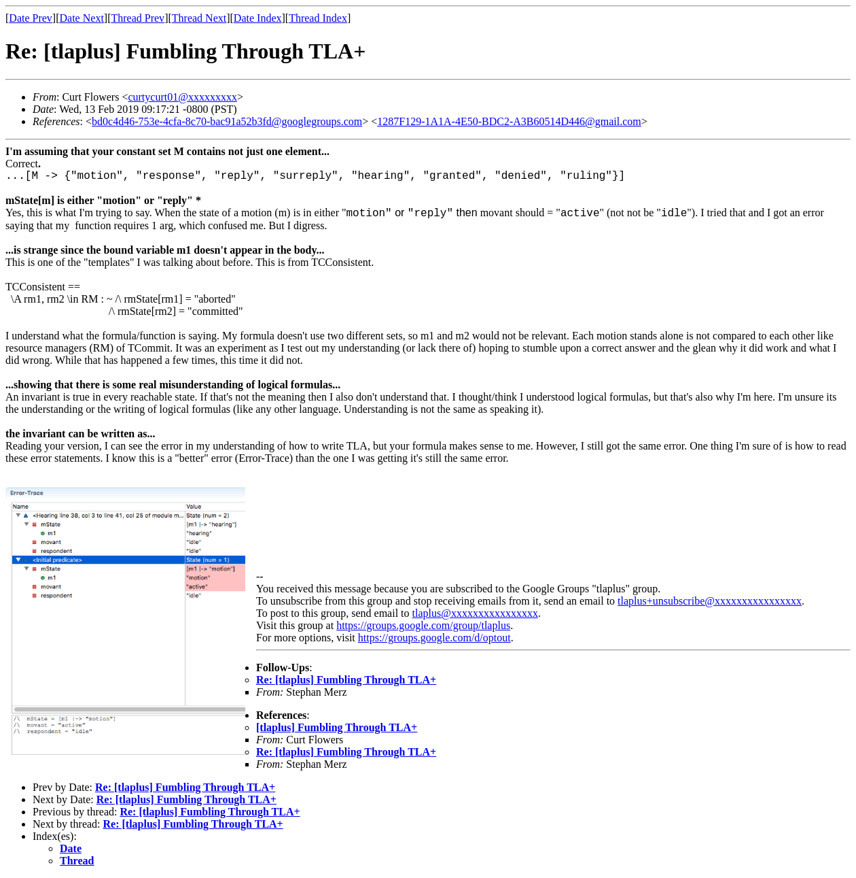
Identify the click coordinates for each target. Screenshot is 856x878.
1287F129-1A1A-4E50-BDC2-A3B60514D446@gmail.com (509, 121)
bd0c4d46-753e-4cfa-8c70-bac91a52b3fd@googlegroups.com (227, 121)
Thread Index (318, 18)
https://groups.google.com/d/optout (434, 637)
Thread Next (199, 18)
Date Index (258, 18)
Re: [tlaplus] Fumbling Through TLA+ (346, 680)
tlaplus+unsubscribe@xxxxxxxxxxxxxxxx (710, 601)
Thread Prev (137, 18)
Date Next (82, 18)
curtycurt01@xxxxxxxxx (182, 97)
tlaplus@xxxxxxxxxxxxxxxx (475, 613)
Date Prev (30, 18)
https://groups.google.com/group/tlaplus (423, 625)
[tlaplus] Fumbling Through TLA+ (336, 727)
